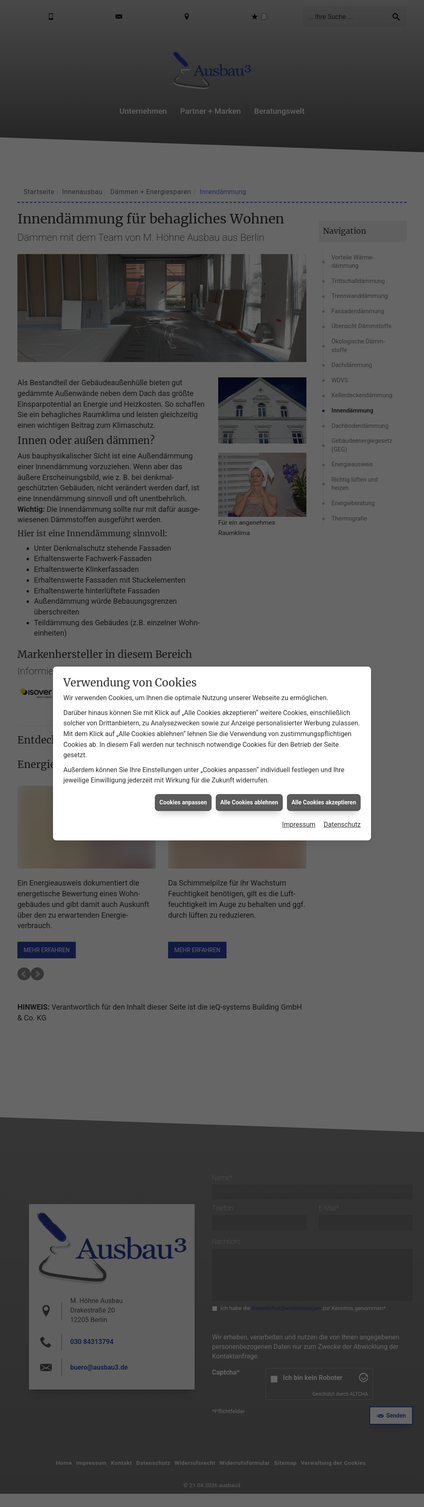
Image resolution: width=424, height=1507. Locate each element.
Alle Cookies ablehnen (249, 802)
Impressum (299, 824)
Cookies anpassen (183, 802)
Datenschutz (342, 824)
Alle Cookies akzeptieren (324, 802)
